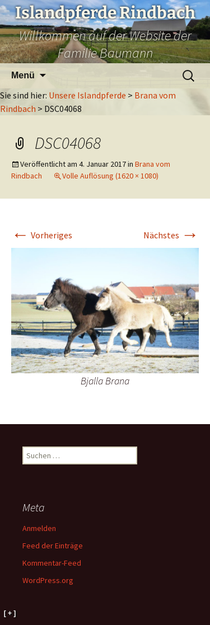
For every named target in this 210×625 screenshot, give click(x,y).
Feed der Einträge (52, 546)
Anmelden (39, 528)
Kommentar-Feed (51, 563)
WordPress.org (47, 580)
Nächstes (171, 235)
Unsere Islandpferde (87, 95)
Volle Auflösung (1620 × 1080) (110, 176)
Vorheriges (41, 235)
